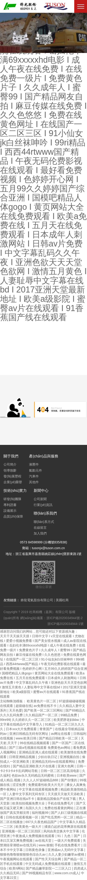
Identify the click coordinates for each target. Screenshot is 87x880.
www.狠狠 (46, 845)
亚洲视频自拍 (70, 757)
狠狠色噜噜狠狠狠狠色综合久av (23, 854)
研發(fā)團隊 (12, 499)
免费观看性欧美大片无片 (46, 785)
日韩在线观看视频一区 (22, 817)
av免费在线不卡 (46, 706)
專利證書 (9, 505)
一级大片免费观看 (67, 840)
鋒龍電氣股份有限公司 (37, 600)
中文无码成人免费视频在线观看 (48, 864)
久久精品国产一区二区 (42, 715)
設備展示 (9, 510)
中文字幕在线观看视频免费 (39, 789)
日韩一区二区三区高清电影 (61, 771)
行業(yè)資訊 (43, 505)
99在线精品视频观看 (35, 743)
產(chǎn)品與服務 (43, 456)
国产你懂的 (69, 780)
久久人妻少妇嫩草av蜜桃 (66, 854)
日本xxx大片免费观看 (22, 729)
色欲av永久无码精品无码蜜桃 (33, 775)
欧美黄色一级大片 (29, 826)
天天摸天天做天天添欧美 (66, 794)
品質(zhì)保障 (13, 516)
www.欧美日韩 (26, 738)
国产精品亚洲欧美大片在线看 (34, 766)
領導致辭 (9, 470)
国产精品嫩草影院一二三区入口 (49, 868)
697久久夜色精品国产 (41, 822)
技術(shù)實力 (15, 491)
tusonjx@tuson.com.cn (48, 548)
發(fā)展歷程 (12, 476)
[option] (43, 33)
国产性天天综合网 (48, 859)
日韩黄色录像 (35, 850)
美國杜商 (62, 600)
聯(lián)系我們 (45, 513)
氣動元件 (35, 470)
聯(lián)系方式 (44, 522)
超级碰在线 (24, 706)
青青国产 (46, 729)
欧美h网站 (16, 868)
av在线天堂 (43, 840)
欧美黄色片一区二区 (42, 701)
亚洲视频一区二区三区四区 (22, 831)
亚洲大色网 (66, 766)
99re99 (5, 720)
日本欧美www (67, 775)
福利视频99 (40, 812)
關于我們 (10, 456)
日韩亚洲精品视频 (22, 757)
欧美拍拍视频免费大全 (29, 803)
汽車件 (34, 476)
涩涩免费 (19, 785)
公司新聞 (40, 499)
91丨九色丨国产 (69, 836)
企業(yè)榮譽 (12, 482)
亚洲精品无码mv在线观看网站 (54, 761)
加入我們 (40, 533)
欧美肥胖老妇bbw (67, 720)
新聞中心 (41, 491)
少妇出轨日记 (48, 757)
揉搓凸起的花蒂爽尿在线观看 (65, 826)
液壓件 (34, 464)
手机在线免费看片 (68, 845)
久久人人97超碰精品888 (41, 780)
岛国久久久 (33, 808)
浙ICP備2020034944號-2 (64, 618)
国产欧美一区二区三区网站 (44, 710)
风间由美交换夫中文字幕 (61, 831)
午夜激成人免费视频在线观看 (33, 836)
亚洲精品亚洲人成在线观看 (39, 752)
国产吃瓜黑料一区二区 (57, 817)
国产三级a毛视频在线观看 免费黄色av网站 (40, 747)
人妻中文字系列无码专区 (27, 794)
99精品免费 (69, 715)
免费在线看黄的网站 (59, 808)
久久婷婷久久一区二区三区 (32, 720)
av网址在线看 (61, 734)
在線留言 (40, 527)
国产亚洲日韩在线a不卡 (17, 799)
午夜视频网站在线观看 (16, 859)
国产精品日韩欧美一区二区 (59, 738)
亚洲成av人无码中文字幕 (66, 850)
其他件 (34, 482)
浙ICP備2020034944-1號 (65, 624)
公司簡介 (9, 464)
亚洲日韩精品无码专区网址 (29, 734)
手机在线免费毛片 (61, 803)
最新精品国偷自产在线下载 (57, 799)
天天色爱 (15, 710)
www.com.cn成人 (66, 873)
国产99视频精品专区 (37, 873)
